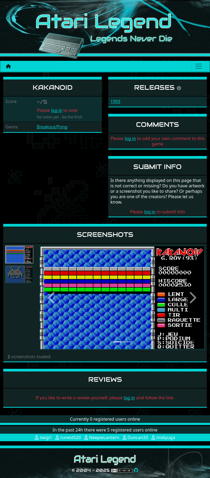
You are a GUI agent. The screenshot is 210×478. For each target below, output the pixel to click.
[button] (52, 297)
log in (56, 110)
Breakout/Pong (52, 127)
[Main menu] (198, 66)
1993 (115, 101)
